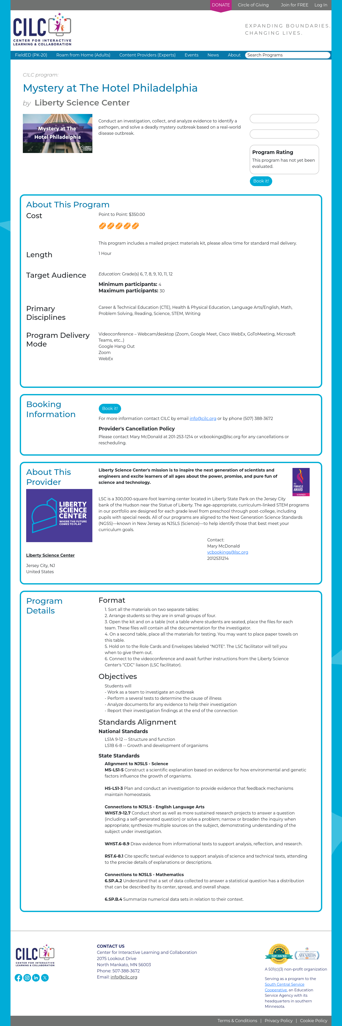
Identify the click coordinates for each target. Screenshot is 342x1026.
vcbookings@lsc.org (227, 552)
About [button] (234, 55)
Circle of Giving (253, 5)
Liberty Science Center (82, 103)
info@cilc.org (203, 418)
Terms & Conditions (237, 1020)
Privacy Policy (279, 1020)
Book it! (261, 181)
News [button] (213, 55)
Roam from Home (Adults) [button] (83, 55)
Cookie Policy (313, 1020)
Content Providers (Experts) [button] (147, 55)
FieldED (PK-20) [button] (31, 55)
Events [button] (192, 55)
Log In (321, 5)
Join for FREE (294, 5)
